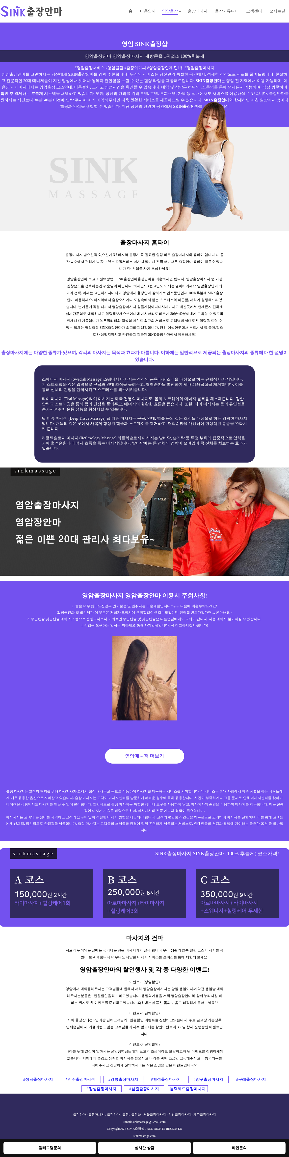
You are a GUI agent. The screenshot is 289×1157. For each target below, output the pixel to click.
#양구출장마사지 (208, 1079)
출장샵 (136, 1114)
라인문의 (239, 1148)
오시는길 (277, 11)
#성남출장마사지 (38, 1079)
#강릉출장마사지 (123, 1079)
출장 (125, 1114)
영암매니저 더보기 (144, 756)
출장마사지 (96, 1114)
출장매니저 (198, 11)
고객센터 (254, 11)
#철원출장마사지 (144, 1089)
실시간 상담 (144, 1148)
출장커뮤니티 (227, 11)
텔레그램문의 (50, 1148)
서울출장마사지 (154, 1114)
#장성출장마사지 (101, 1089)
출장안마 (79, 1114)
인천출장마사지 (179, 1114)
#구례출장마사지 (251, 1079)
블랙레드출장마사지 (188, 1089)
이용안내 (148, 11)
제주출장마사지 (204, 1114)
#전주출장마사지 (81, 1079)
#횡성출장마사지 (166, 1079)
